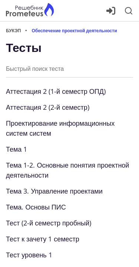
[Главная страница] (30, 10)
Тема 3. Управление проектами (54, 191)
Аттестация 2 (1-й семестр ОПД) (56, 91)
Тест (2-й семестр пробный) (48, 222)
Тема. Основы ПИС (36, 206)
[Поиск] (128, 10)
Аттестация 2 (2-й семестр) (47, 107)
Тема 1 (16, 149)
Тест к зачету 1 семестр (42, 238)
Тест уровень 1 (29, 254)
